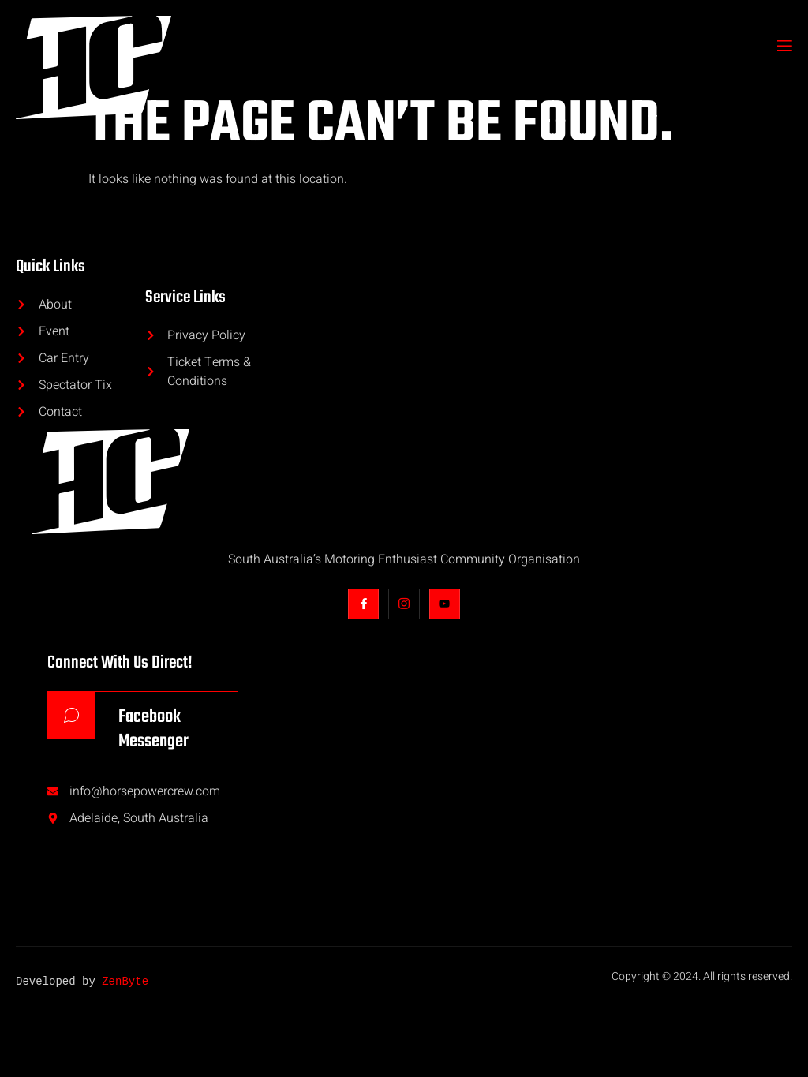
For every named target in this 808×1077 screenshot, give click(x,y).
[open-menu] (783, 47)
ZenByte (125, 986)
